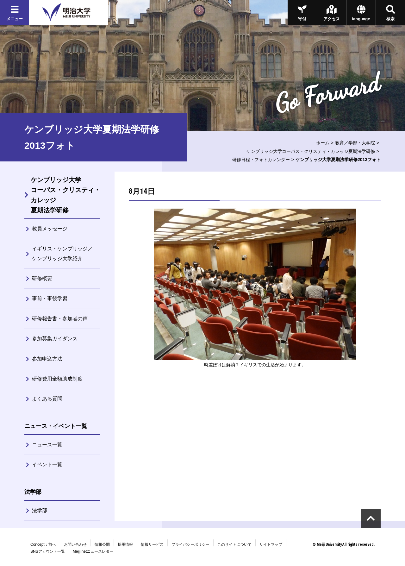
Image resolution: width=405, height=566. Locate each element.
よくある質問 (47, 398)
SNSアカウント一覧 (47, 551)
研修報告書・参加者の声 (60, 318)
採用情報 (125, 544)
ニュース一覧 (47, 444)
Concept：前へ (43, 544)
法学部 (39, 510)
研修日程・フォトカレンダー (261, 159)
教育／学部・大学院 (355, 142)
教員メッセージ (49, 228)
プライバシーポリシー (190, 544)
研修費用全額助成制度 (57, 378)
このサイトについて (234, 544)
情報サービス (152, 544)
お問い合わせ (75, 544)
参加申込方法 (47, 359)
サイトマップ (270, 544)
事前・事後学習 (49, 298)
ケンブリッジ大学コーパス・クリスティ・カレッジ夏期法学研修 (310, 151)
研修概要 (42, 278)
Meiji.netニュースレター (93, 551)
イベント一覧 (47, 464)
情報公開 (102, 544)
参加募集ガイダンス (55, 338)
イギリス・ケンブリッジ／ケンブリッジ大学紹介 (62, 253)
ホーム (322, 142)
